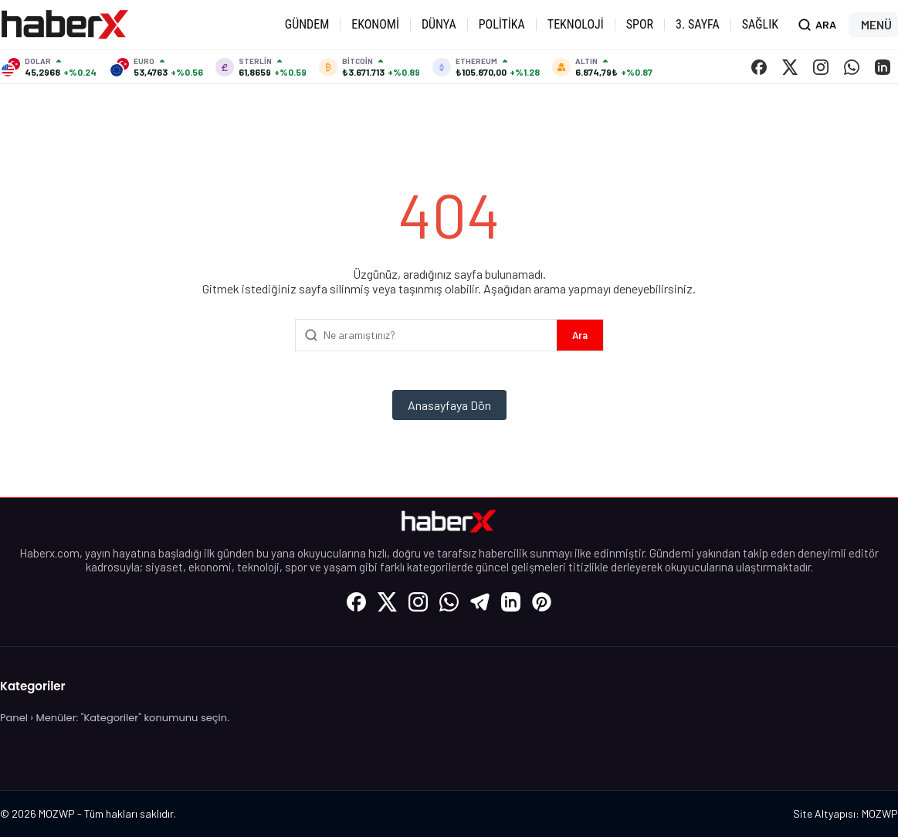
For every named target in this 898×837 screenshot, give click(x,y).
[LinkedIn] (882, 67)
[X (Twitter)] (789, 67)
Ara (580, 335)
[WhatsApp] (851, 67)
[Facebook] (759, 67)
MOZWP (880, 813)
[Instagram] (820, 67)
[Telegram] (480, 601)
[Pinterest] (542, 601)
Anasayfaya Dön (449, 405)
